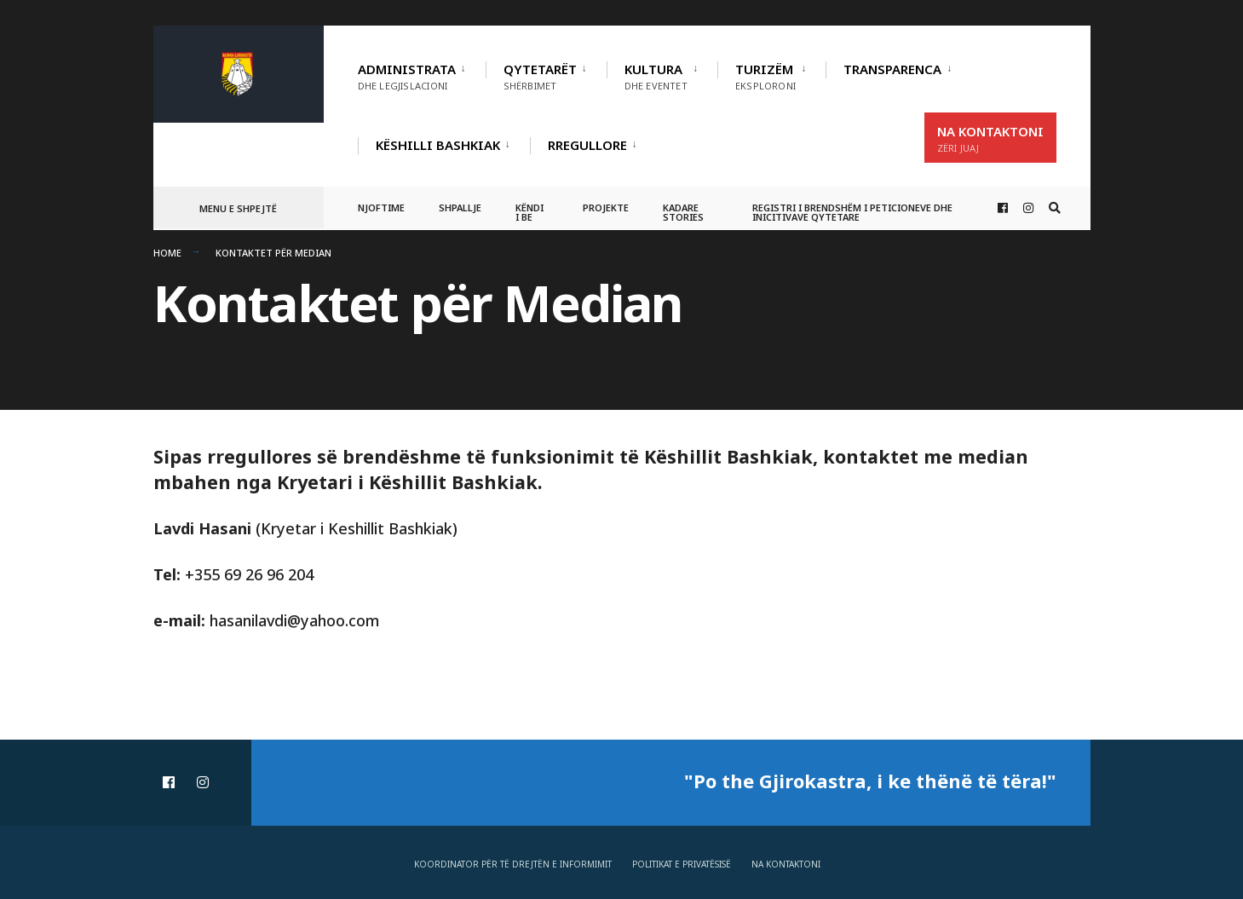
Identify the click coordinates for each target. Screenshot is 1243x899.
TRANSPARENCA (892, 69)
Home (167, 252)
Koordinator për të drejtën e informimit (513, 864)
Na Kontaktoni (990, 138)
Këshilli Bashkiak (438, 144)
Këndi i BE (529, 212)
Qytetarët (540, 76)
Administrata (407, 76)
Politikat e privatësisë (681, 864)
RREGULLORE (587, 144)
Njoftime (381, 207)
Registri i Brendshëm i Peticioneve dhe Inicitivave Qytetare (852, 212)
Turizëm (765, 76)
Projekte (606, 207)
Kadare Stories (683, 212)
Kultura (656, 76)
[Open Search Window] (1054, 208)
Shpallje (460, 207)
